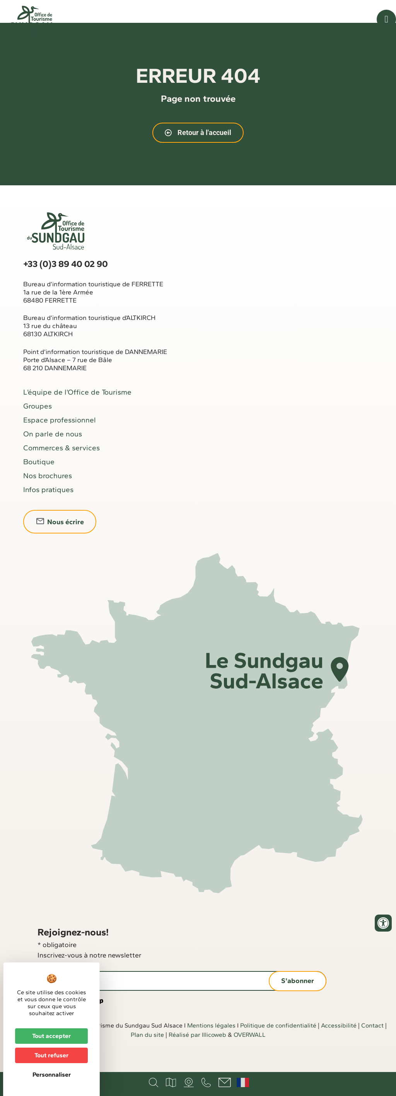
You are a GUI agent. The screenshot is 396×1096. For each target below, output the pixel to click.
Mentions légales (211, 1044)
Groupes (37, 425)
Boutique (39, 481)
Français (243, 1082)
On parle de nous (52, 453)
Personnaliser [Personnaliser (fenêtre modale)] (51, 1074)
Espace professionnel (59, 439)
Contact (372, 1044)
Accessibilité (339, 1044)
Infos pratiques (48, 508)
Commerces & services (61, 467)
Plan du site (147, 1054)
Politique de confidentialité (278, 1044)
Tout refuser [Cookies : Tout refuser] (51, 1055)
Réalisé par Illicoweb (197, 1054)
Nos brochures (47, 495)
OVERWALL (250, 1054)
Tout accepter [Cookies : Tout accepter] (51, 1036)
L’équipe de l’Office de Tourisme (77, 411)
